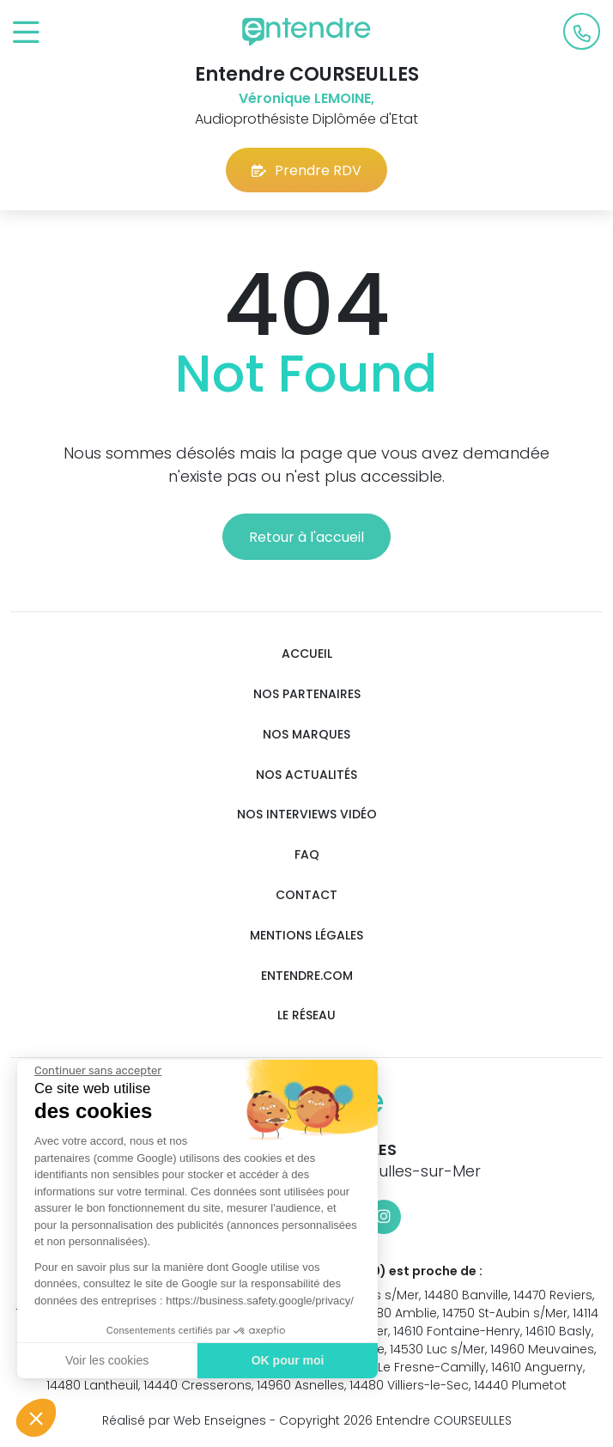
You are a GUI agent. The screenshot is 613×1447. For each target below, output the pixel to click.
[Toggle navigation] (26, 33)
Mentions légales (306, 935)
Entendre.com (307, 976)
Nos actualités (306, 775)
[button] (36, 1417)
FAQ (306, 855)
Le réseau (306, 1015)
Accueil (307, 654)
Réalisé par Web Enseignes (184, 1420)
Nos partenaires (307, 694)
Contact (306, 895)
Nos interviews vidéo (307, 814)
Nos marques (306, 734)
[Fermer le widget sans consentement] (93, 1070)
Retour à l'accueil (306, 537)
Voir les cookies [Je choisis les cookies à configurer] (102, 1360)
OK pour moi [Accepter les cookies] (283, 1360)
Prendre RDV (306, 170)
